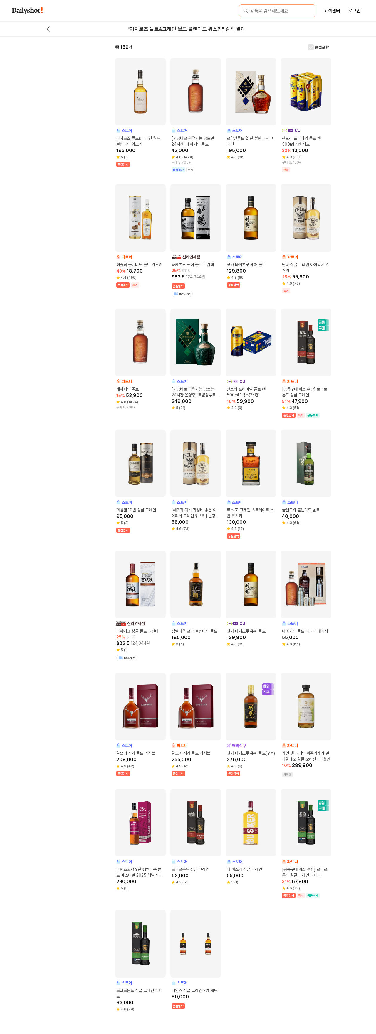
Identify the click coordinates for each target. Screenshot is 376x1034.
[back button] (48, 29)
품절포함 (322, 47)
